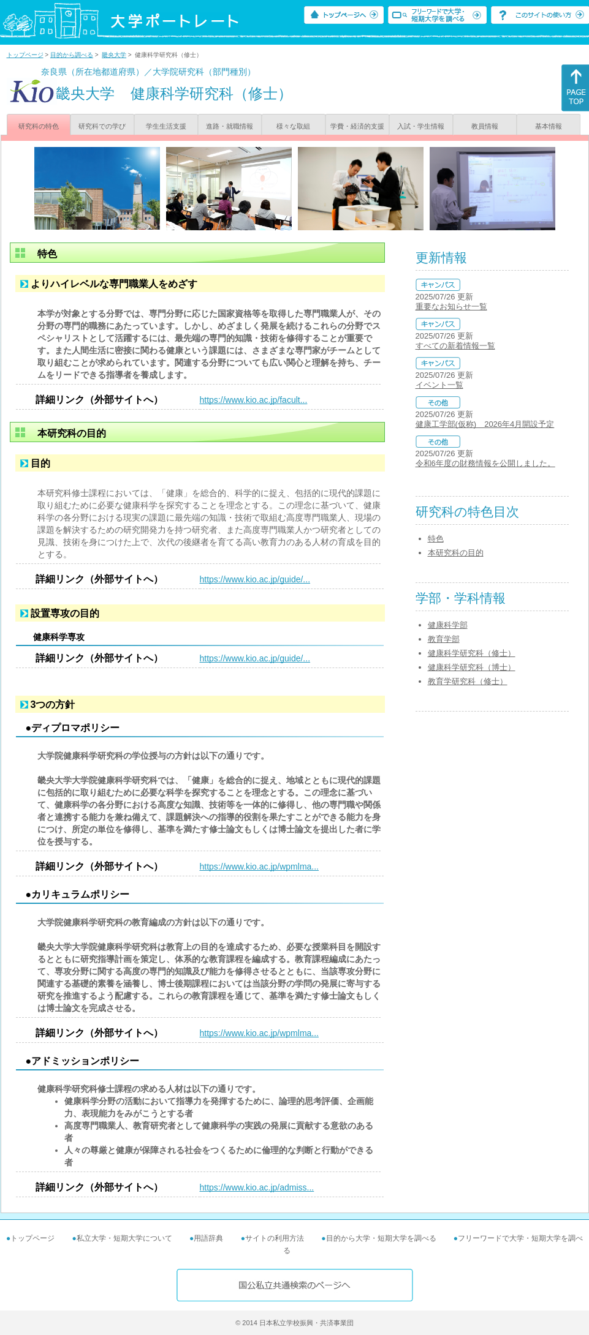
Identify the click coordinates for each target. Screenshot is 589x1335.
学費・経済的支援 (357, 126)
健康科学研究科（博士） (471, 667)
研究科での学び (102, 126)
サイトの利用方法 (274, 1238)
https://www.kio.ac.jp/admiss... (257, 1187)
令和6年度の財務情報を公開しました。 (485, 463)
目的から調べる (71, 54)
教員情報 (484, 126)
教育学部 (444, 639)
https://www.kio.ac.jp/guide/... (255, 579)
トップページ (25, 54)
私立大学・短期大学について (124, 1238)
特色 (436, 538)
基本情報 (548, 126)
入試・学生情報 (420, 126)
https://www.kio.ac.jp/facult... (254, 400)
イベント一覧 (439, 384)
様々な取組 (293, 126)
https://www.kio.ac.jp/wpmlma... (259, 866)
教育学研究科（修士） (467, 681)
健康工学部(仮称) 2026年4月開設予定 (485, 424)
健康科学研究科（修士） (471, 653)
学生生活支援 (166, 126)
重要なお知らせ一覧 (451, 306)
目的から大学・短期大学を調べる (381, 1238)
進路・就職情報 (229, 126)
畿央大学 (114, 54)
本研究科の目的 (456, 552)
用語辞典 (208, 1238)
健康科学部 (448, 625)
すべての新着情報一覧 (455, 345)
